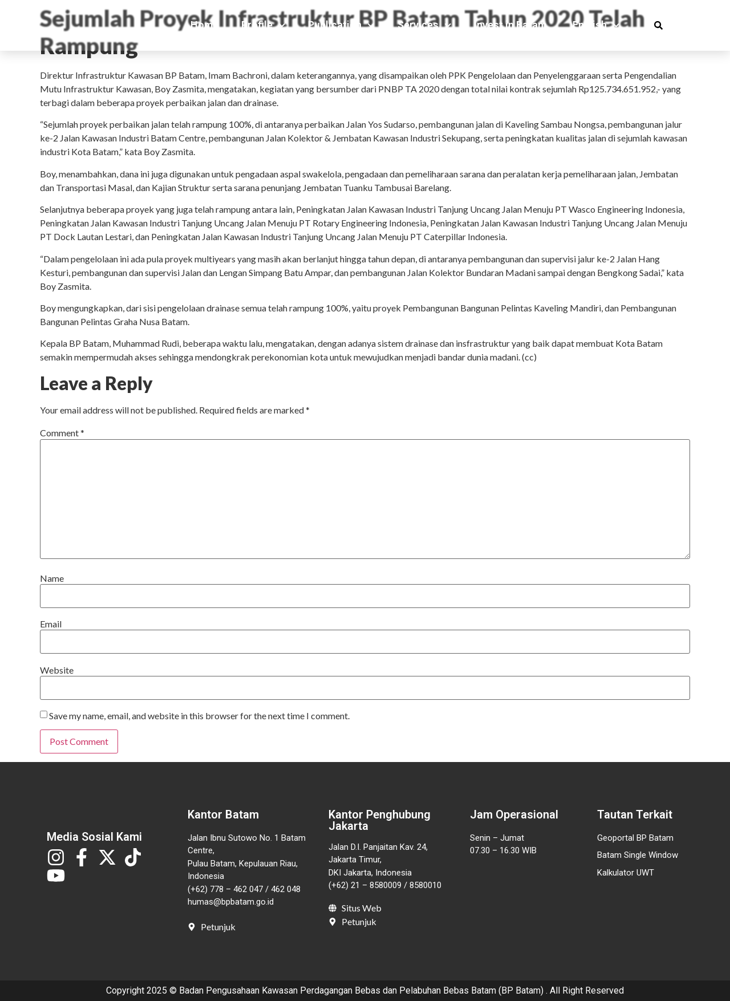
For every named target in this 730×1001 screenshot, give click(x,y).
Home (204, 28)
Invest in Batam (510, 28)
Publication (341, 27)
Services (425, 27)
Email (51, 624)
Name (52, 578)
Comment (62, 432)
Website (57, 670)
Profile (263, 27)
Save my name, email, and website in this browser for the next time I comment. (199, 715)
